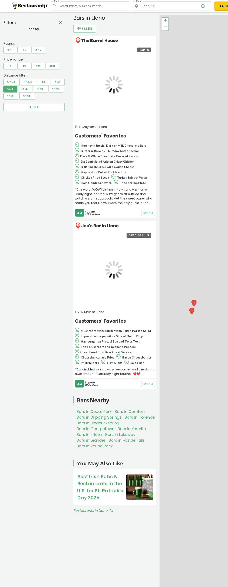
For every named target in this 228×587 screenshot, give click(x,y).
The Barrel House (99, 40)
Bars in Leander (91, 440)
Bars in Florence (140, 417)
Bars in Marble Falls (127, 440)
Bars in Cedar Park (94, 411)
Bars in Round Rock (95, 446)
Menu (148, 213)
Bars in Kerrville (132, 428)
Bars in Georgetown (95, 428)
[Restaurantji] (29, 6)
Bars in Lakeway (120, 434)
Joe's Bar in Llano (100, 226)
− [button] (165, 27)
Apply (34, 107)
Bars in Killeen (89, 434)
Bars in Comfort (130, 411)
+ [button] (165, 21)
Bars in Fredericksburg (98, 423)
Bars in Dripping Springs (99, 417)
